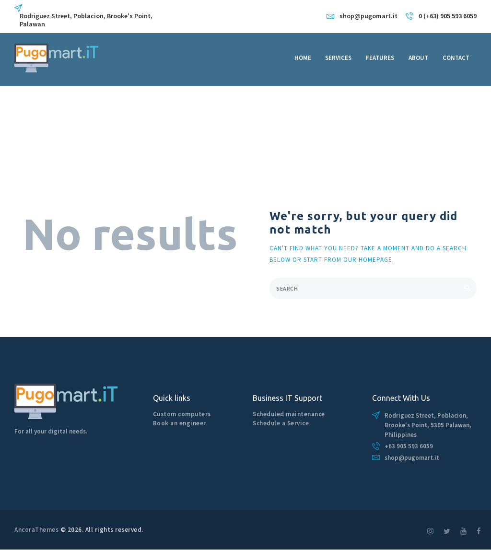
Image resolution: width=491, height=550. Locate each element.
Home (23, 140)
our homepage (367, 260)
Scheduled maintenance (289, 414)
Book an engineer (179, 423)
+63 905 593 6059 (409, 446)
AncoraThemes (36, 530)
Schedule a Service (281, 423)
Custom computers (182, 414)
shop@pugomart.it (412, 458)
